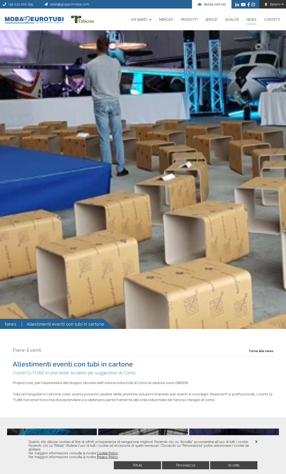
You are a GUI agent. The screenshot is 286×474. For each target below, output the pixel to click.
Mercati (166, 20)
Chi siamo (141, 20)
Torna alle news (261, 363)
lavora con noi (212, 4)
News (251, 21)
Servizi (211, 20)
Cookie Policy (107, 453)
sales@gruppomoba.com (66, 4)
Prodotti (189, 20)
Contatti (272, 20)
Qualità (232, 20)
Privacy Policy (107, 457)
